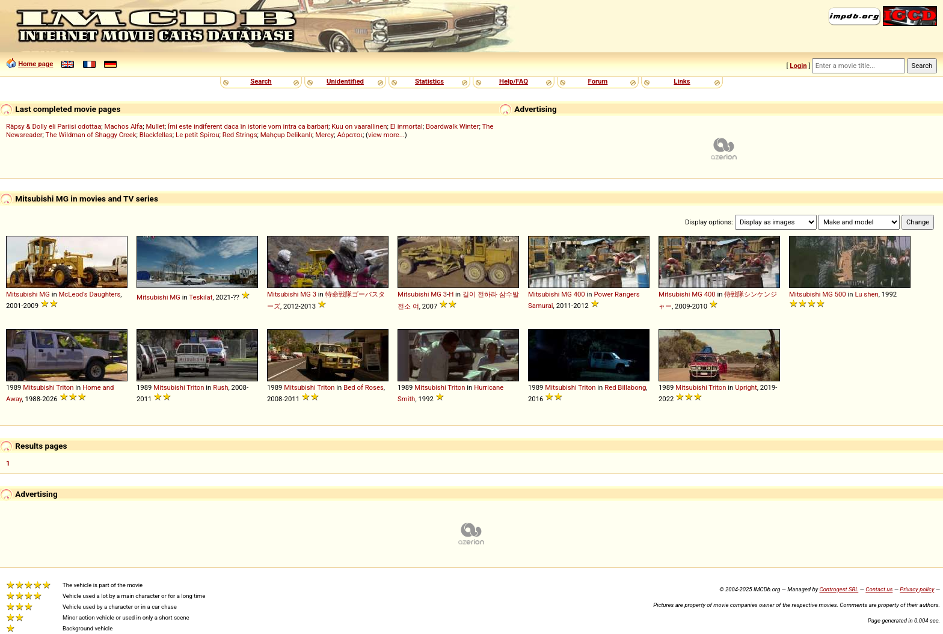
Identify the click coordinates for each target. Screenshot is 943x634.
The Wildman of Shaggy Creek (91, 135)
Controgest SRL (838, 589)
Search (260, 81)
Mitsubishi (21, 294)
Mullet (155, 126)
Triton (64, 387)
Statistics (429, 81)
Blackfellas (156, 135)
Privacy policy (917, 589)
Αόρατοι (350, 135)
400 (579, 294)
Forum (598, 81)
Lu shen (866, 294)
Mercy (324, 135)
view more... (386, 135)
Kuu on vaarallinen (359, 126)
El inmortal (406, 126)
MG (44, 294)
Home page (35, 64)
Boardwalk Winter (452, 126)
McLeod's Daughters (89, 294)
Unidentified (345, 81)
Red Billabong (625, 387)
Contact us (878, 589)
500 (840, 294)
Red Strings (240, 135)
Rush (220, 387)
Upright (746, 387)
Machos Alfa (124, 126)
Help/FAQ (513, 81)
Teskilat (200, 297)
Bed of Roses (363, 387)
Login (798, 65)
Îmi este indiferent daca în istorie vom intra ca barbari (248, 126)
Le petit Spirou (198, 135)
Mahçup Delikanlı (286, 135)
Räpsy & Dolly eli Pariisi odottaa (53, 126)
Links (682, 81)
